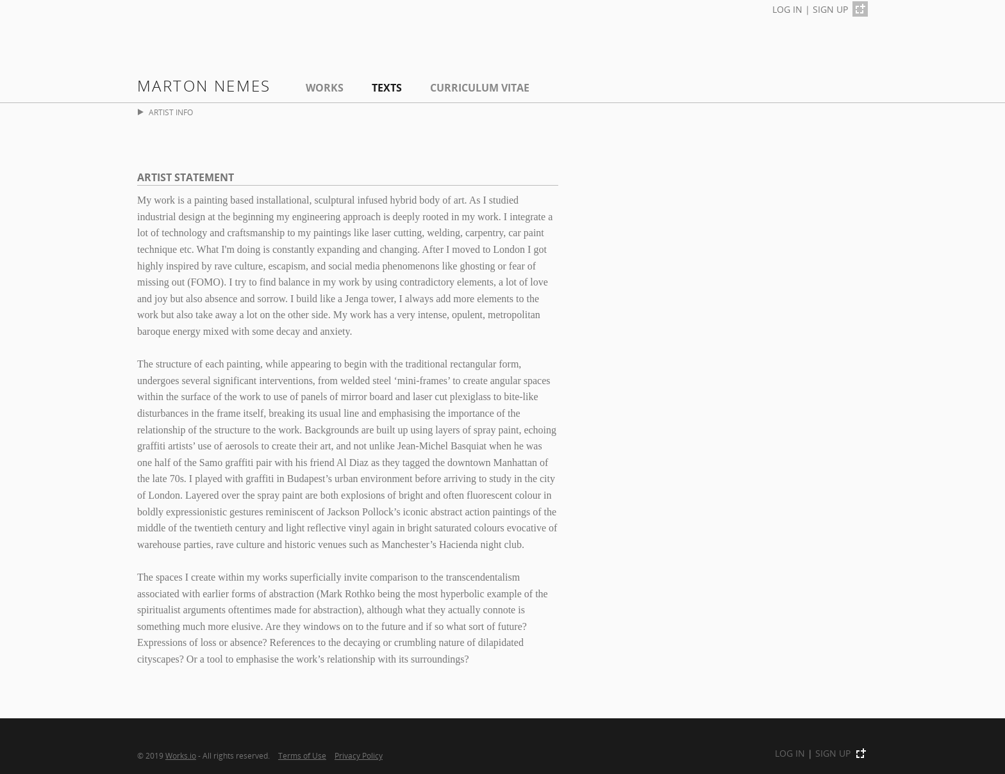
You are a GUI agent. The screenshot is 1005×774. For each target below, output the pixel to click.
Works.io (180, 755)
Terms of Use (302, 755)
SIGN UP (830, 9)
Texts (387, 88)
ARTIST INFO (165, 112)
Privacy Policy (359, 755)
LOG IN (787, 9)
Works (325, 88)
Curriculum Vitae (479, 88)
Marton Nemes (204, 85)
